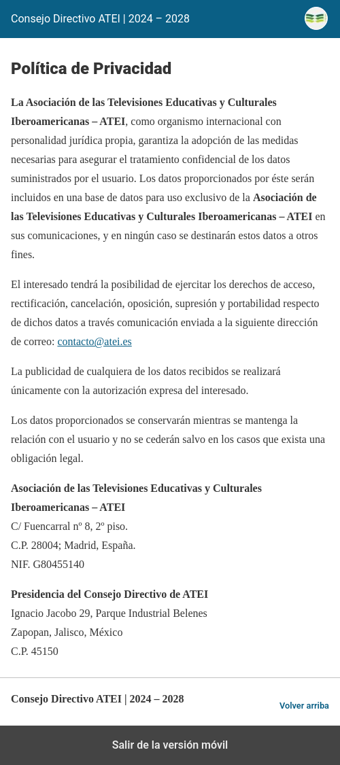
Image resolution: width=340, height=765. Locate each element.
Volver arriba (304, 705)
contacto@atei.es (94, 341)
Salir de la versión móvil (170, 745)
